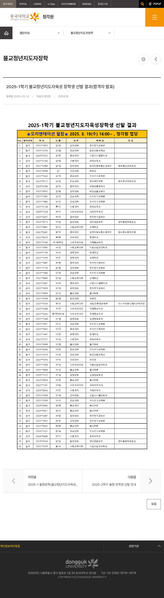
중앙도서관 (103, 4)
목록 (154, 504)
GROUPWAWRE (68, 4)
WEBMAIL (86, 4)
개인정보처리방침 (10, 546)
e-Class (51, 4)
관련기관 (144, 546)
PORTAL (23, 4)
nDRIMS (37, 4)
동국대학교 (8, 4)
